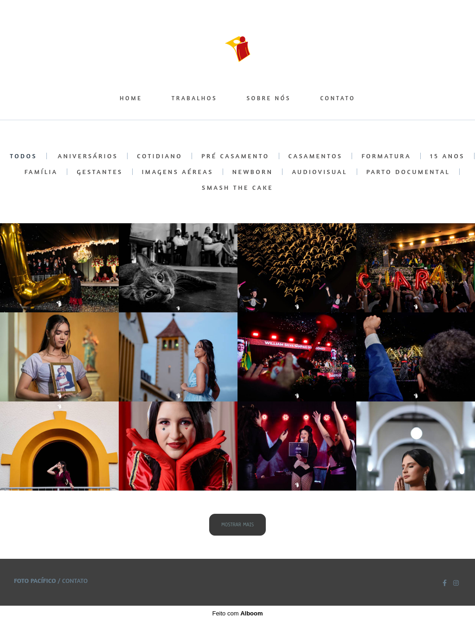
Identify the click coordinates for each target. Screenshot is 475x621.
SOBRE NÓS (268, 98)
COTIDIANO (159, 156)
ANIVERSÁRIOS (88, 156)
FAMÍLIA (41, 171)
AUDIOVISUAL (319, 171)
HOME (131, 98)
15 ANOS (447, 156)
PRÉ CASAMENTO (235, 156)
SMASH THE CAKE (237, 187)
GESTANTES (99, 171)
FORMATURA (386, 156)
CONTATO (337, 98)
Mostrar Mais (237, 524)
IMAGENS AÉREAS (177, 171)
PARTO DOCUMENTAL (408, 171)
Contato (75, 580)
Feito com (237, 613)
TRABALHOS (194, 98)
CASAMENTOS (316, 156)
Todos (23, 156)
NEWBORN (252, 171)
